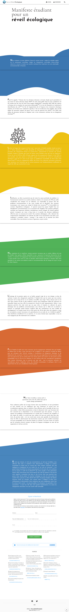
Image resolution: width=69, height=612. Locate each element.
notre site (22, 517)
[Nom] (46, 523)
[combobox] (19, 530)
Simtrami (38, 610)
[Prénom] (23, 523)
